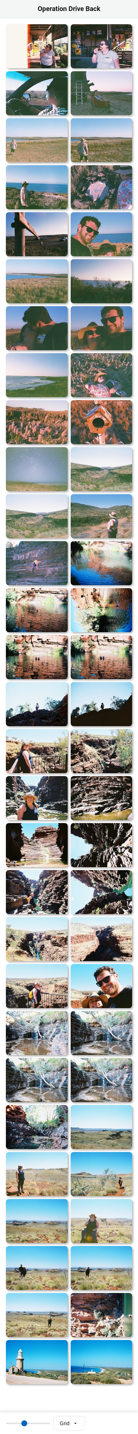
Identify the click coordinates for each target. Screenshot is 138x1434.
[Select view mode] (68, 1423)
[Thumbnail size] (28, 1423)
